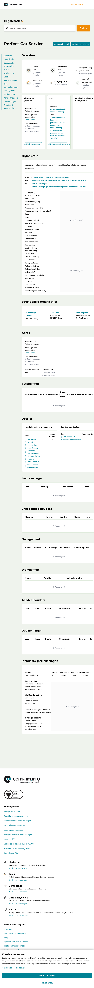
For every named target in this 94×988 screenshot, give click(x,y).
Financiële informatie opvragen (17, 820)
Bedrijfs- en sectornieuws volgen (18, 834)
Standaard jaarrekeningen (10, 106)
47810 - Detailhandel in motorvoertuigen (58, 110)
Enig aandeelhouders (11, 85)
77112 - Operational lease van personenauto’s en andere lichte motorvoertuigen (57, 122)
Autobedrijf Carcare (31, 314)
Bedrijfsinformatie (12, 811)
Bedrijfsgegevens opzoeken (16, 816)
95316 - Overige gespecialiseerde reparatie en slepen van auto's (57, 134)
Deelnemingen (10, 101)
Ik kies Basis (47, 983)
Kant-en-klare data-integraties (17, 848)
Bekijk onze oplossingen (18, 868)
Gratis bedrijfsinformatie (14, 945)
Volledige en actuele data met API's (19, 843)
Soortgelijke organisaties (9, 64)
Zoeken (83, 28)
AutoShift (54, 312)
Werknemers (9, 94)
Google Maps (30, 120)
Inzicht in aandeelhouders (15, 825)
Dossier (7, 76)
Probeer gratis (77, 4)
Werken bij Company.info (15, 933)
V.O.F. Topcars (82, 312)
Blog (6, 937)
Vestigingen (9, 73)
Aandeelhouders (11, 97)
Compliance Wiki (11, 853)
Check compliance (80, 44)
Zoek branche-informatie (15, 950)
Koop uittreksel (61, 44)
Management (9, 90)
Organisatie (9, 59)
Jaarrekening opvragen (14, 830)
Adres (6, 69)
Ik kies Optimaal (47, 975)
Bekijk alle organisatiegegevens (58, 144)
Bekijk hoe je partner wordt (19, 915)
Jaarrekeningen (10, 80)
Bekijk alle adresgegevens (33, 144)
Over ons (8, 929)
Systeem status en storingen (16, 941)
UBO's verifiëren (11, 839)
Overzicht (8, 55)
